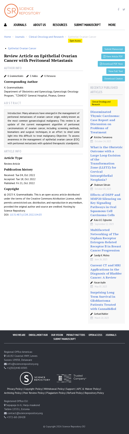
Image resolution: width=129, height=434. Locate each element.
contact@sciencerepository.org (25, 413)
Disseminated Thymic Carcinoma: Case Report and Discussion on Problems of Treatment (105, 122)
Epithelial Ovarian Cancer (22, 48)
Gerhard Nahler (101, 313)
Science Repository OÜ (73, 426)
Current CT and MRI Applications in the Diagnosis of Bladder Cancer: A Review (106, 271)
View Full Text (116, 71)
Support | (71, 388)
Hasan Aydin (100, 282)
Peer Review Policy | (34, 392)
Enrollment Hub (38, 335)
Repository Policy (94, 392)
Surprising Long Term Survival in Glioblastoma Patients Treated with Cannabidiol (103, 300)
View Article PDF (113, 56)
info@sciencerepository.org (22, 363)
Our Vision (57, 335)
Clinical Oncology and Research (46, 36)
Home (7, 36)
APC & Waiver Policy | (89, 388)
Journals (20, 25)
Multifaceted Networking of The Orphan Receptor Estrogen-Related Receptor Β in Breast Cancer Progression (105, 240)
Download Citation (113, 78)
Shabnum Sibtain (102, 184)
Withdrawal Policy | (54, 388)
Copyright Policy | (33, 388)
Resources (60, 25)
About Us (39, 25)
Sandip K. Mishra (101, 255)
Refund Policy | (75, 392)
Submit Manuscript (87, 25)
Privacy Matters (75, 335)
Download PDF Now (111, 63)
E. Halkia (34, 76)
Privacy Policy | (15, 388)
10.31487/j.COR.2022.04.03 (26, 214)
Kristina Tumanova (103, 137)
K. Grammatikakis (15, 76)
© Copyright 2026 (52, 426)
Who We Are (19, 335)
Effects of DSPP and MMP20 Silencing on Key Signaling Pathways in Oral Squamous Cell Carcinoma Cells (105, 205)
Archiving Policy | (13, 392)
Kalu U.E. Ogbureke (103, 220)
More (112, 25)
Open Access (75, 40)
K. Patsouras (50, 76)
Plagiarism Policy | (56, 392)
